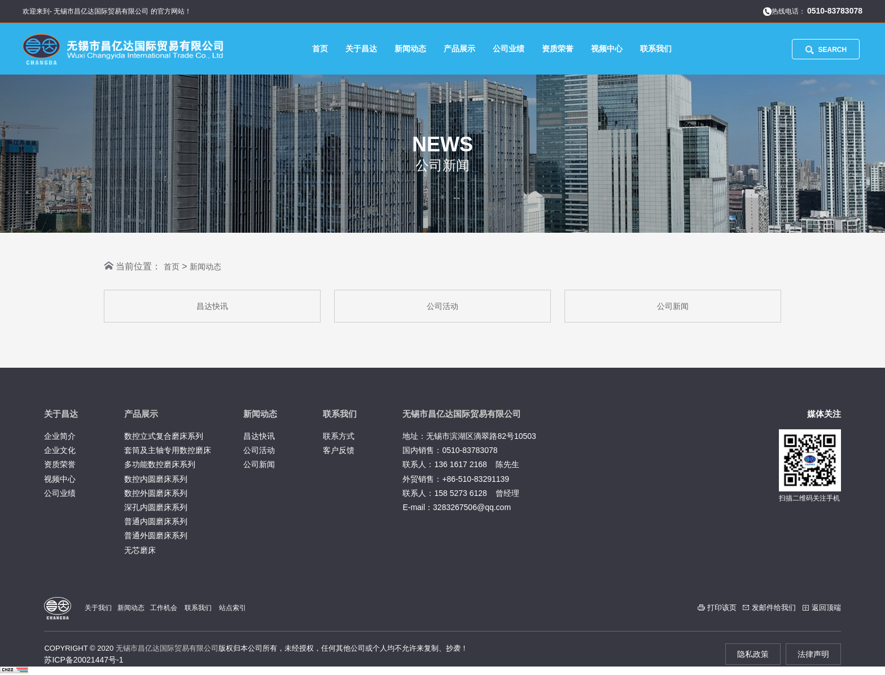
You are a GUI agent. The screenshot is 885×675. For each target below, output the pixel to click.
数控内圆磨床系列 (155, 479)
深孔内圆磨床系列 (155, 507)
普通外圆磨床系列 (155, 535)
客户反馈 (338, 450)
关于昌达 (361, 48)
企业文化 (60, 450)
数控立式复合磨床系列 (163, 436)
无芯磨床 (140, 550)
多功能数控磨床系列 (159, 464)
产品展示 (459, 48)
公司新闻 (673, 306)
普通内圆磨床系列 (155, 521)
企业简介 (60, 436)
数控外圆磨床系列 (155, 493)
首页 (320, 48)
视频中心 (607, 48)
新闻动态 (410, 48)
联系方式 (338, 436)
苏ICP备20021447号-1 (83, 659)
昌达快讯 (212, 306)
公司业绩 (508, 48)
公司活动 (442, 306)
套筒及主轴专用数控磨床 (167, 450)
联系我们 (656, 48)
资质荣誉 (557, 48)
